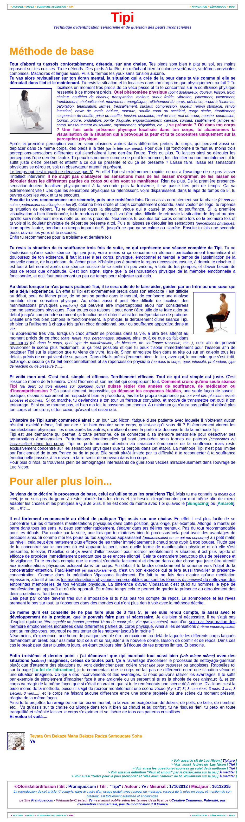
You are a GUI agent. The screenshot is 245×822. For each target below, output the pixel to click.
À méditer (228, 772)
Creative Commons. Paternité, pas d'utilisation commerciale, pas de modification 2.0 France (151, 802)
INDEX (30, 6)
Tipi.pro (229, 760)
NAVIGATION (200, 6)
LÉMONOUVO (218, 6)
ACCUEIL (17, 6)
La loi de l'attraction (54, 670)
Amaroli (225, 503)
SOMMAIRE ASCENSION (51, 6)
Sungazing (197, 503)
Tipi (232, 764)
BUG (232, 6)
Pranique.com (42, 800)
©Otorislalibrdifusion (35, 786)
